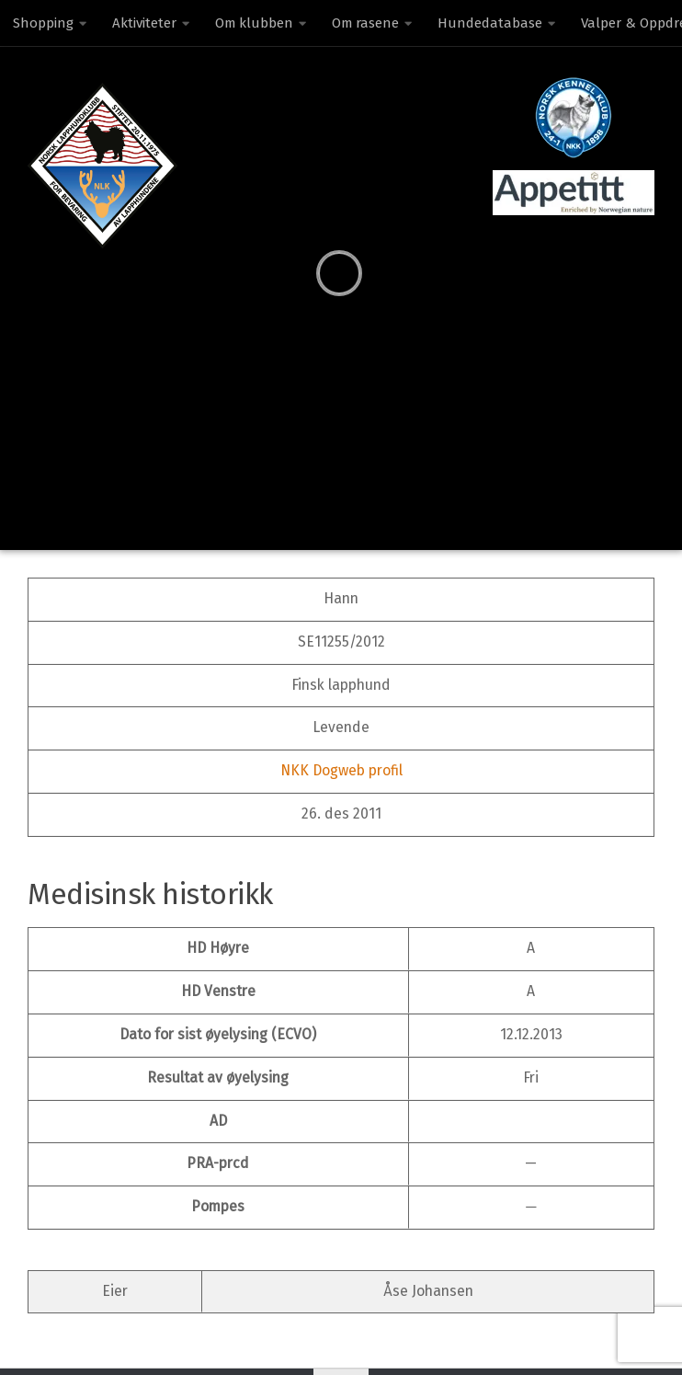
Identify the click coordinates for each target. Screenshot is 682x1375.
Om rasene (365, 23)
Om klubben (254, 23)
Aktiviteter (144, 23)
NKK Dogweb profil (341, 770)
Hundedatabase (490, 23)
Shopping (43, 23)
